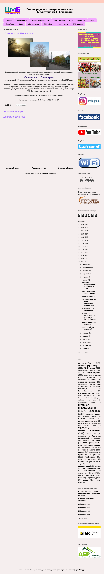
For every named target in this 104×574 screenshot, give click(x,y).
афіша (93, 379)
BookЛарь (10, 24)
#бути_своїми (84, 363)
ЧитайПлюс (82, 518)
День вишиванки (84, 395)
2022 (83, 237)
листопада (87, 268)
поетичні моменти (86, 450)
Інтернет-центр (62, 24)
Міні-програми (33, 24)
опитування (82, 436)
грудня (85, 264)
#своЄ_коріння (94, 373)
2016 (83, 256)
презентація (93, 452)
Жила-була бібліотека (40, 20)
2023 (83, 234)
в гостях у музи (95, 384)
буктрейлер (81, 384)
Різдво (80, 459)
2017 (83, 252)
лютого (86, 345)
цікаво (85, 480)
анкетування (82, 379)
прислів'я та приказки (89, 454)
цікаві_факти (95, 478)
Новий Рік (91, 434)
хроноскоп (89, 475)
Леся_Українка (83, 423)
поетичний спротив (89, 447)
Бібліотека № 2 (84, 504)
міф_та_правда (84, 428)
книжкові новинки (90, 416)
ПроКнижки (90, 457)
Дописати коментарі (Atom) (45, 173)
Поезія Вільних (94, 445)
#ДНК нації (89, 368)
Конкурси (81, 20)
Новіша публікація (12, 168)
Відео (21, 24)
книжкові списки (86, 419)
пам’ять (86, 440)
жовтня (86, 271)
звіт (94, 400)
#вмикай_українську (87, 365)
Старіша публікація (65, 168)
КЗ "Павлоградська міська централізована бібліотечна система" (89, 493)
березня (86, 342)
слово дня (83, 462)
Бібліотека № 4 (84, 511)
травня (86, 336)
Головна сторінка (39, 168)
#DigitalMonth (88, 375)
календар (95, 411)
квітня (85, 339)
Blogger (82, 570)
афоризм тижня (86, 382)
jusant (64, 570)
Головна (9, 20)
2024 (83, 231)
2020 (83, 243)
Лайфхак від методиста (63, 20)
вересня (86, 274)
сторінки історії (84, 466)
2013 (83, 352)
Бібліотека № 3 (84, 508)
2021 (83, 240)
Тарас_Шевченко (89, 470)
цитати (81, 478)
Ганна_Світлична (85, 391)
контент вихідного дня (87, 421)
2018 (83, 249)
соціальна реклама (91, 464)
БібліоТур (48, 24)
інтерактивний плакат (86, 402)
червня (86, 333)
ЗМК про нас (78, 24)
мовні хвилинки (89, 430)
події (85, 443)
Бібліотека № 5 (84, 514)
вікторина (84, 386)
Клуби (92, 20)
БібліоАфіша (22, 20)
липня (85, 280)
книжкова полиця (93, 414)
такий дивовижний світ (91, 468)
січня (85, 348)
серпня (86, 277)
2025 (83, 228)
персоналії (96, 440)
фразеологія (95, 473)
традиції (80, 473)
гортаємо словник (86, 393)
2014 (83, 262)
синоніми (91, 459)
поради (81, 452)
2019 (83, 246)
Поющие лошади (88, 296)
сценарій (98, 466)
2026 (83, 225)
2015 (83, 259)
